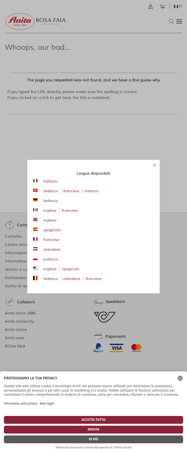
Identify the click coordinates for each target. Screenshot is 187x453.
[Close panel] (154, 165)
